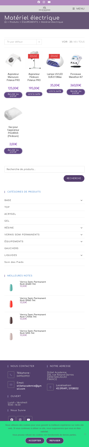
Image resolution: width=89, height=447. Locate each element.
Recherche (74, 178)
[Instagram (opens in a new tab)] (43, 2)
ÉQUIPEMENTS (44, 241)
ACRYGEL (10, 214)
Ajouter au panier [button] (13, 95)
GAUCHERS (11, 248)
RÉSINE (44, 228)
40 (75, 42)
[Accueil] (5, 22)
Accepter (35, 440)
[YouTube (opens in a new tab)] (49, 2)
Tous (82, 42)
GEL (7, 221)
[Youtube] (28, 419)
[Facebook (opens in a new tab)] (39, 2)
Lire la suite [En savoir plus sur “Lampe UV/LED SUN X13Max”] (55, 91)
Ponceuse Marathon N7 (76, 75)
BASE (44, 200)
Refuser (54, 440)
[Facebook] (12, 419)
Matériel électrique (52, 22)
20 (70, 42)
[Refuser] (85, 434)
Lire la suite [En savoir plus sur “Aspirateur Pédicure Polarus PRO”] (34, 94)
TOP (7, 207)
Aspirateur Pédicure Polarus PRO (34, 77)
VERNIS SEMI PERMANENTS (44, 234)
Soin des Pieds (14, 262)
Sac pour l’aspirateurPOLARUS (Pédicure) (13, 131)
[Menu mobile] (79, 9)
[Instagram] (20, 419)
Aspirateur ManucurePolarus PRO (13, 77)
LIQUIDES (44, 255)
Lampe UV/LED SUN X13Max (55, 75)
